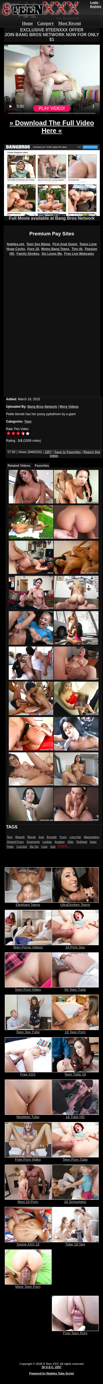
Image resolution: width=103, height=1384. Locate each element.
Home (27, 23)
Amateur (60, 841)
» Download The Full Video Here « (52, 126)
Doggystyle (33, 841)
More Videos (69, 406)
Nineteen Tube (28, 1115)
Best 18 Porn (28, 1200)
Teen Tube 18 (75, 1072)
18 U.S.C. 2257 (51, 1367)
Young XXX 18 (28, 1242)
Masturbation (91, 837)
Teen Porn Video (28, 987)
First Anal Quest (64, 244)
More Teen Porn (28, 1285)
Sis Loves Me (52, 254)
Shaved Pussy (15, 841)
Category (45, 23)
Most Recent (69, 23)
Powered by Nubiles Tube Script (51, 1373)
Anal (41, 837)
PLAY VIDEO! (52, 108)
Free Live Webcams (79, 254)
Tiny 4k (77, 249)
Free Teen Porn (75, 1331)
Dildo (71, 841)
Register (95, 6)
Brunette (52, 837)
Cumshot (22, 846)
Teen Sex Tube (28, 1030)
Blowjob (20, 837)
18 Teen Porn (75, 1030)
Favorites (42, 466)
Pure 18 (33, 249)
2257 (48, 452)
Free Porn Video (28, 1157)
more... (64, 846)
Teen (27, 421)
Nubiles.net (15, 244)
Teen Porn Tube (75, 1157)
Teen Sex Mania (38, 244)
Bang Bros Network (42, 406)
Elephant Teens (28, 903)
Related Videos (19, 466)
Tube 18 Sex (75, 1242)
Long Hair (75, 837)
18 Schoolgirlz (75, 1200)
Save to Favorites (67, 452)
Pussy (63, 837)
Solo (53, 846)
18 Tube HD (75, 1115)
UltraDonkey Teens (75, 903)
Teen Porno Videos (28, 945)
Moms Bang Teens (55, 249)
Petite (10, 846)
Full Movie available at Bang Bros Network (52, 216)
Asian (93, 841)
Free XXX (28, 1072)
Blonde (31, 837)
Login (94, 2)
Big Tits (34, 846)
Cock (44, 846)
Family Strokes (28, 254)
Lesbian (47, 841)
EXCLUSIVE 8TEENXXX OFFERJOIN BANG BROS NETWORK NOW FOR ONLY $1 (52, 35)
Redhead (81, 841)
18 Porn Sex (75, 945)
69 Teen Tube (75, 987)
